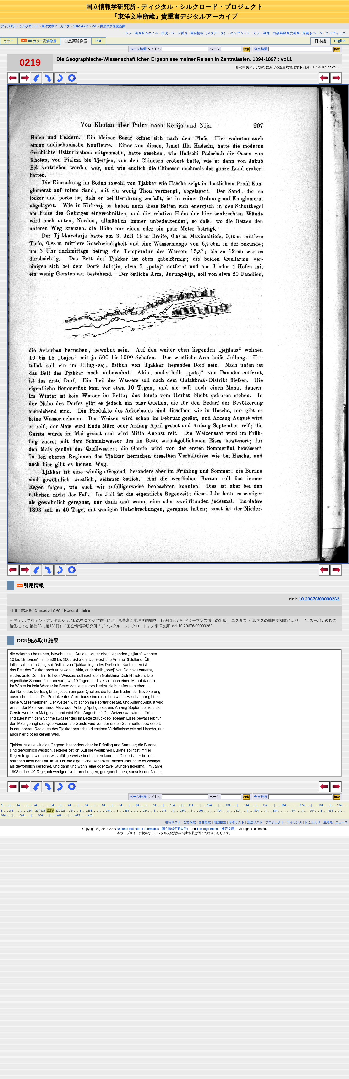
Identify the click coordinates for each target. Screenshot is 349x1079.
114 (191, 805)
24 (35, 805)
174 (302, 805)
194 (339, 805)
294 (201, 810)
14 (18, 805)
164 (283, 805)
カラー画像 (261, 33)
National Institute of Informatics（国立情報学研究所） (153, 829)
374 (3, 815)
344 (293, 810)
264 (145, 810)
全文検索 (260, 49)
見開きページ (312, 33)
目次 (164, 33)
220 (57, 810)
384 (22, 815)
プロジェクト (274, 822)
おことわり (312, 822)
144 (246, 805)
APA (57, 610)
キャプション (240, 33)
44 (69, 805)
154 (265, 805)
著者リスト (236, 822)
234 (89, 810)
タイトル (177, 49)
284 (182, 810)
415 (77, 815)
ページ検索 (138, 49)
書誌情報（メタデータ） (208, 33)
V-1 (94, 26)
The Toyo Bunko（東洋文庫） (217, 829)
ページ (225, 49)
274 (164, 810)
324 (256, 810)
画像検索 (204, 822)
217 (37, 810)
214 (29, 810)
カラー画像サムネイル (141, 33)
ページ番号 (179, 33)
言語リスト (254, 822)
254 (127, 810)
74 (120, 805)
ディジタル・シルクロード (19, 26)
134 (228, 805)
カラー (9, 41)
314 (238, 810)
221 (63, 810)
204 (11, 810)
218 (42, 810)
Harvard (71, 610)
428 (90, 815)
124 (209, 805)
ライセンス (294, 822)
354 (312, 810)
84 (137, 805)
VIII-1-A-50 (80, 26)
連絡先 (328, 822)
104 (172, 805)
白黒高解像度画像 (112, 26)
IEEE (85, 610)
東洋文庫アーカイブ (56, 26)
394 (40, 815)
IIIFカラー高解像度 (38, 41)
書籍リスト (173, 822)
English (339, 41)
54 (86, 805)
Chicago (42, 610)
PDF (98, 41)
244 (108, 810)
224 (71, 810)
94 (154, 805)
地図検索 (220, 822)
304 (219, 810)
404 (59, 815)
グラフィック (335, 33)
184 (320, 805)
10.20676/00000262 (319, 598)
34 (52, 805)
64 (103, 805)
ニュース (341, 822)
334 (275, 810)
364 (330, 810)
